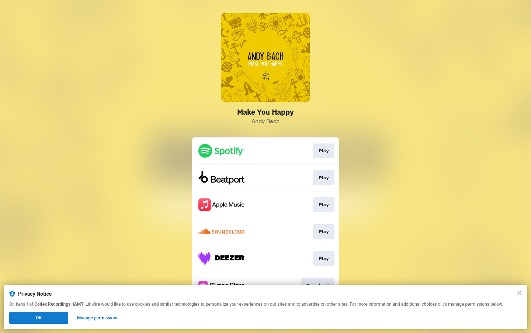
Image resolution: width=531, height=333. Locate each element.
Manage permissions (98, 317)
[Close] (519, 293)
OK (39, 317)
